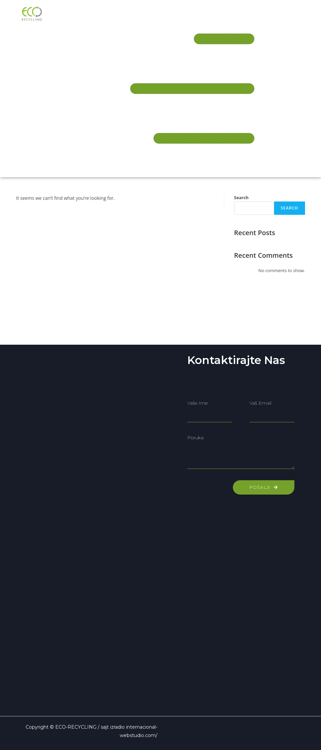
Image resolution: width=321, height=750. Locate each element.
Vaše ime (197, 403)
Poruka (195, 438)
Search (241, 197)
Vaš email (260, 403)
